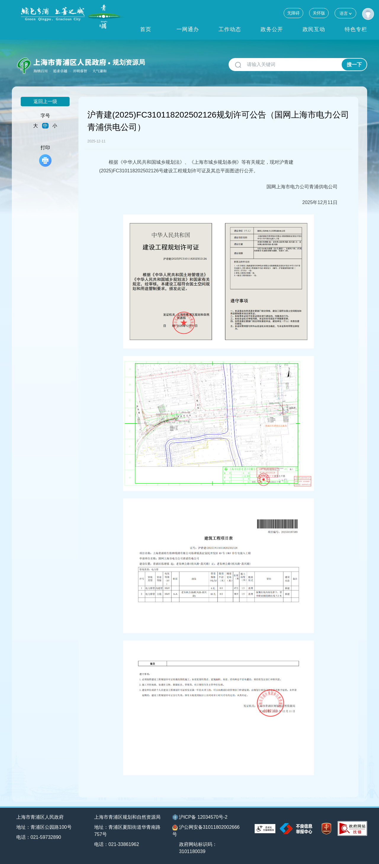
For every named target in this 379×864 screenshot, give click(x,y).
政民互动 (314, 29)
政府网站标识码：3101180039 (198, 848)
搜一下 (354, 65)
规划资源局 (129, 62)
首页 (145, 29)
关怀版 (319, 13)
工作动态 (230, 29)
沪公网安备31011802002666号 (206, 831)
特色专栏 (356, 29)
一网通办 (187, 29)
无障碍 (293, 13)
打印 (45, 156)
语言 (345, 13)
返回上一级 (45, 101)
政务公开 (272, 29)
